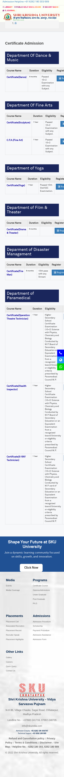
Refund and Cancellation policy (26, 738)
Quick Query (11, 666)
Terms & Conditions (26, 742)
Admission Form (39, 639)
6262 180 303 (35, 746)
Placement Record (14, 630)
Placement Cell (12, 622)
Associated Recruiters (15, 626)
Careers (9, 662)
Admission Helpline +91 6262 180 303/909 (26, 2)
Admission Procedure (42, 622)
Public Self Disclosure (27, 7)
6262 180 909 (51, 746)
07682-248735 (48, 720)
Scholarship (38, 626)
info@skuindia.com (32, 726)
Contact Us (10, 671)
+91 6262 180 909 (39, 733)
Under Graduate (39, 595)
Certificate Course (40, 586)
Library (8, 7)
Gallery (9, 657)
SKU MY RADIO (51, 7)
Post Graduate (39, 599)
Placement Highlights (15, 639)
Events (9, 586)
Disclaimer (46, 742)
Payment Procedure (41, 630)
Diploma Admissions (41, 590)
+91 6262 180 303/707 (39, 731)
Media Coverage (13, 590)
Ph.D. (35, 603)
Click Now (31, 567)
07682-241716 (31, 720)
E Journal (9, 10)
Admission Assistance (42, 635)
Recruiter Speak (12, 635)
